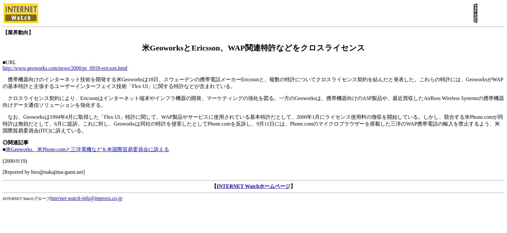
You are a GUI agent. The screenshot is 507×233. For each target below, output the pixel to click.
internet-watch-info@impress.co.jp (86, 198)
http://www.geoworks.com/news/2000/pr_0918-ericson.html (65, 68)
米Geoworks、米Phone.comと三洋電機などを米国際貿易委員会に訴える (87, 149)
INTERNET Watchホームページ (253, 186)
